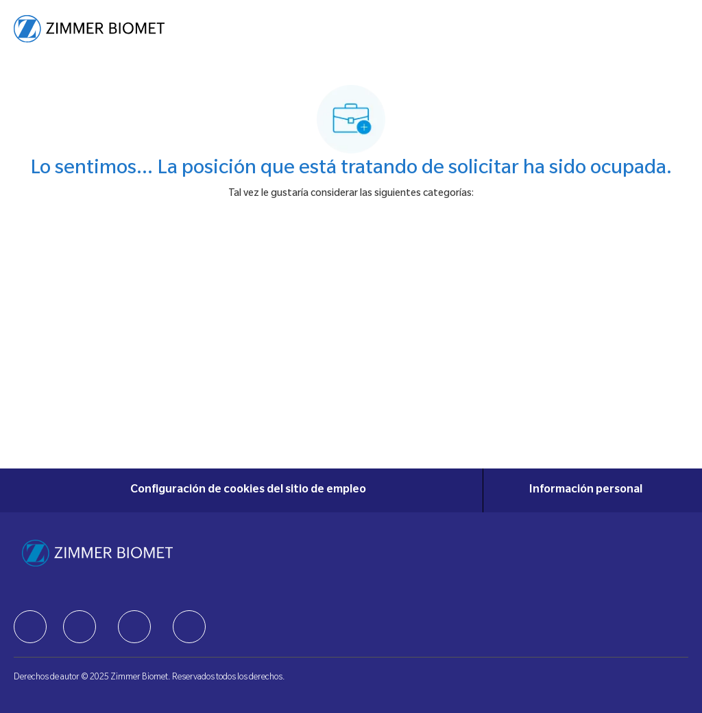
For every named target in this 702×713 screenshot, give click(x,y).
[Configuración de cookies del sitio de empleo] (248, 490)
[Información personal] (586, 490)
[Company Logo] (89, 29)
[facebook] (30, 626)
